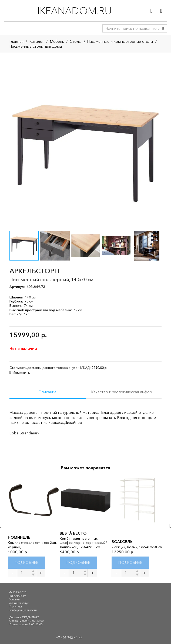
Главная (16, 41)
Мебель (57, 41)
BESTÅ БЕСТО (73, 533)
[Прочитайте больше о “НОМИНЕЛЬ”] (26, 563)
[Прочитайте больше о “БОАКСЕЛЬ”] (130, 563)
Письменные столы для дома (35, 46)
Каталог (36, 41)
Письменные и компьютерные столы (120, 41)
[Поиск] (163, 28)
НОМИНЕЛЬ (19, 537)
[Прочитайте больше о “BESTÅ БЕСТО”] (78, 563)
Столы (75, 41)
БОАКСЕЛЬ (122, 541)
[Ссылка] (151, 11)
